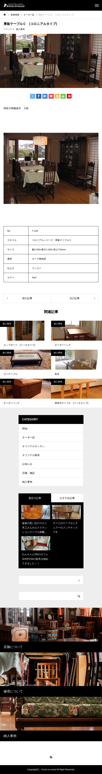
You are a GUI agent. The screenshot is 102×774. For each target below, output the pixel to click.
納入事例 (20, 29)
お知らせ (27, 464)
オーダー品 (28, 437)
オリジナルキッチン (33, 446)
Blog (24, 428)
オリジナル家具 (31, 455)
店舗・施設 (28, 472)
